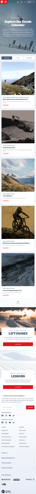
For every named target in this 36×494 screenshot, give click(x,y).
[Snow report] (17, 2)
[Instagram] (6, 415)
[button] (25, 2)
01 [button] (18, 301)
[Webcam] (21, 2)
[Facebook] (3, 415)
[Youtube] (10, 415)
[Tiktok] (14, 415)
